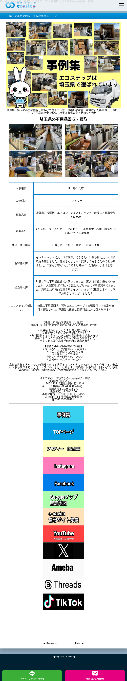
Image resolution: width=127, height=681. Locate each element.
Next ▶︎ (79, 643)
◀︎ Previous (50, 643)
